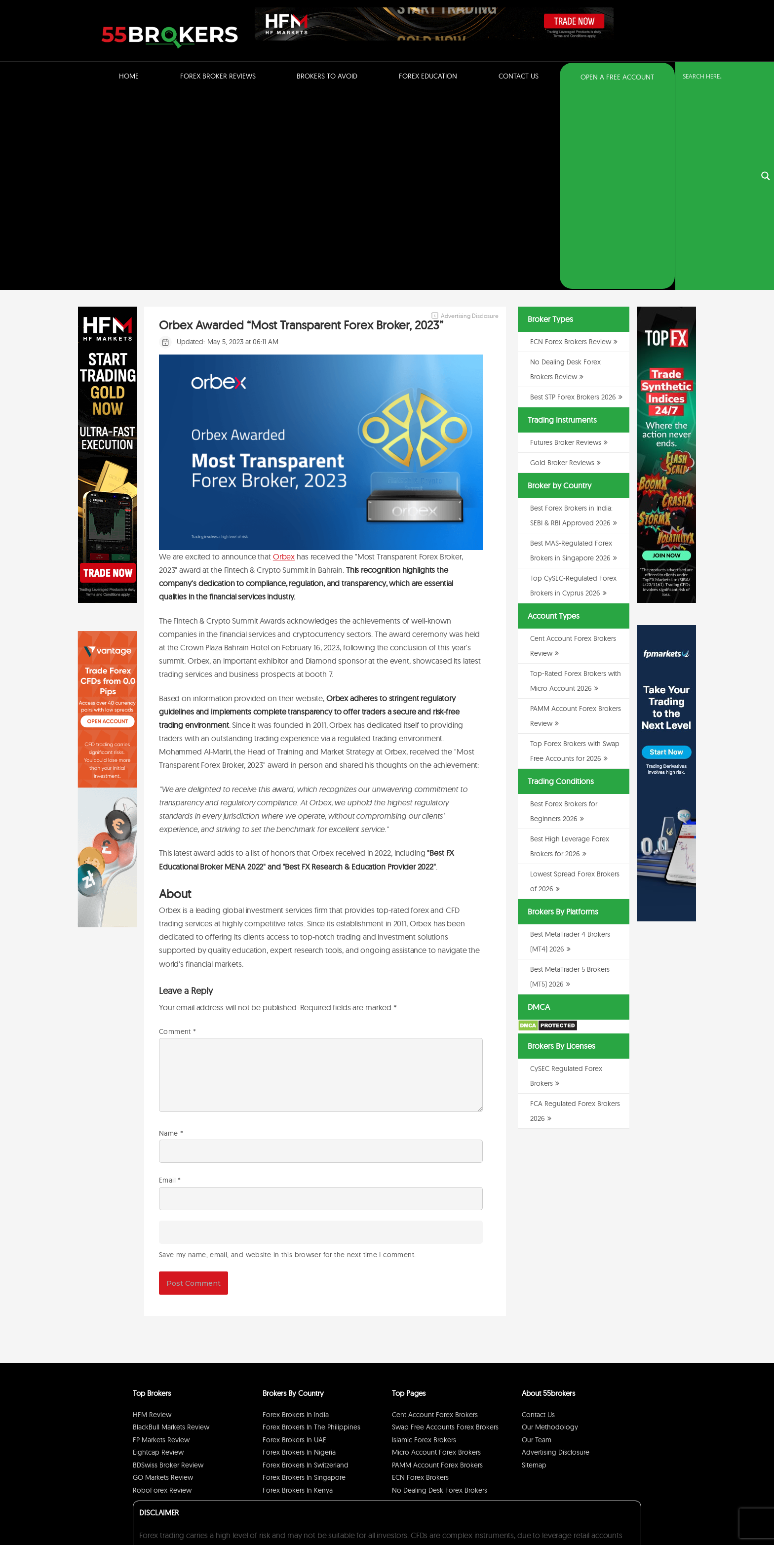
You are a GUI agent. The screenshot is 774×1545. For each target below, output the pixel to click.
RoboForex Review (162, 1293)
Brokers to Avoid (327, 76)
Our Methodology (550, 1230)
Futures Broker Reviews (565, 245)
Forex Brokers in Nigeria (299, 1255)
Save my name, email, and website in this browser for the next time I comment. (287, 1057)
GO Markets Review (163, 1280)
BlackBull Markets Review (171, 1230)
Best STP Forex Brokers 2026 (573, 200)
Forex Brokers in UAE (294, 1242)
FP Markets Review (161, 1242)
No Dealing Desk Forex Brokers (439, 1293)
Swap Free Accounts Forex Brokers (445, 1230)
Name (171, 936)
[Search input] (719, 76)
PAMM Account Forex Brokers (437, 1268)
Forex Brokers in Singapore (304, 1280)
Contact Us (519, 76)
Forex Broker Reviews (218, 76)
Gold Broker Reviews (562, 265)
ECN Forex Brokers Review (570, 144)
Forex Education (428, 76)
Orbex (284, 359)
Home (129, 76)
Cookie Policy (620, 1512)
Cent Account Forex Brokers (435, 1217)
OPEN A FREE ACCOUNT (617, 77)
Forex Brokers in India (296, 1217)
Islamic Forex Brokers (424, 1242)
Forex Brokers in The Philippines (311, 1230)
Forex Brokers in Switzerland (305, 1268)
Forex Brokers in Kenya (298, 1293)
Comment (177, 834)
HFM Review (152, 1217)
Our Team (536, 1242)
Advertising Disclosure (555, 1255)
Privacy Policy (549, 1512)
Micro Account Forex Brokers (436, 1255)
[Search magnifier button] (765, 77)
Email (170, 983)
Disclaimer (584, 1512)
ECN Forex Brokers (420, 1280)
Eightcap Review (158, 1255)
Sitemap (534, 1268)
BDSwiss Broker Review (168, 1268)
